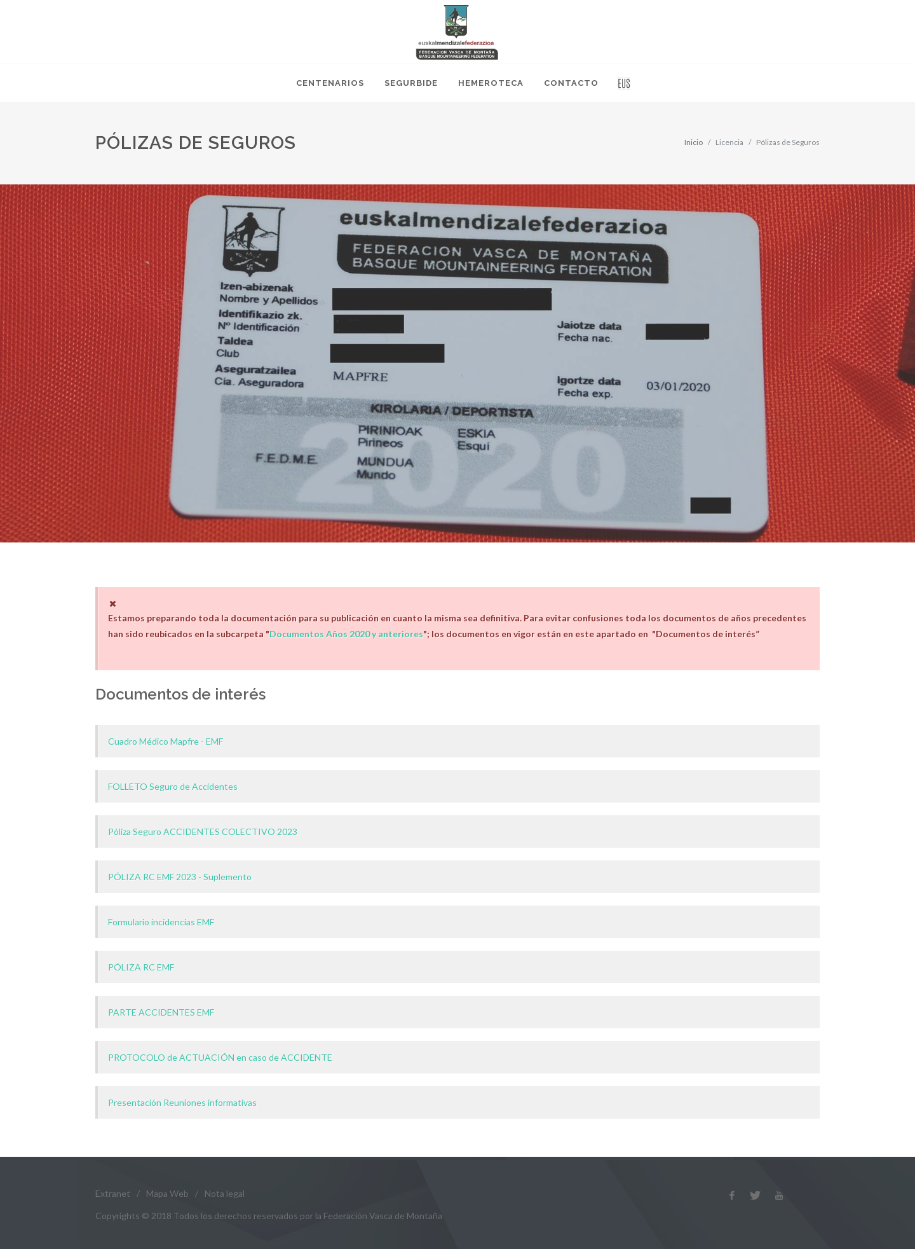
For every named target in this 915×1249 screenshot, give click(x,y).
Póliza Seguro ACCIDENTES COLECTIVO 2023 (202, 831)
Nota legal (225, 1193)
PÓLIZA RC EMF (141, 967)
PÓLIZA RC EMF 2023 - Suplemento (180, 876)
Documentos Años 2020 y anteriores (346, 633)
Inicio (693, 142)
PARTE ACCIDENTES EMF (161, 1012)
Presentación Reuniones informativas (182, 1102)
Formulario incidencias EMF (161, 921)
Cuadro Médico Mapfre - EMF (165, 741)
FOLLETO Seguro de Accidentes (173, 786)
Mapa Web (167, 1193)
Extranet (112, 1193)
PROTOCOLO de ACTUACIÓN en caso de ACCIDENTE (220, 1057)
